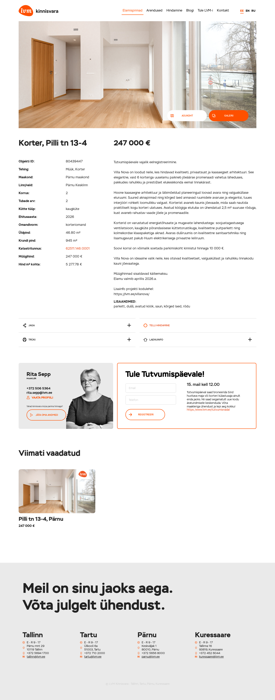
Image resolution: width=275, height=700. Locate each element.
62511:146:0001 (78, 248)
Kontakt (223, 10)
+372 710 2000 (94, 653)
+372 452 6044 (209, 653)
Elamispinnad (132, 10)
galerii (223, 115)
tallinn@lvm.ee (36, 656)
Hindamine (174, 10)
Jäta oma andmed (44, 415)
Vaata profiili (40, 397)
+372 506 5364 (39, 388)
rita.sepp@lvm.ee (39, 393)
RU (253, 10)
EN (247, 10)
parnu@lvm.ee (151, 656)
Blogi (190, 10)
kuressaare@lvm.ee (211, 656)
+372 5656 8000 (153, 653)
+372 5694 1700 (38, 653)
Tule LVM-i (205, 10)
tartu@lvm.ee (92, 656)
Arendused (154, 10)
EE (242, 10)
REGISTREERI (141, 414)
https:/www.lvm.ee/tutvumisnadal (208, 409)
